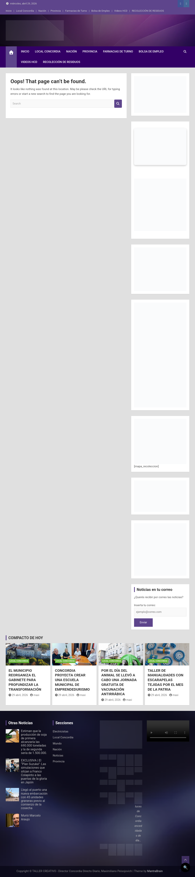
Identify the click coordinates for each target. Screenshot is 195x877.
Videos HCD (120, 10)
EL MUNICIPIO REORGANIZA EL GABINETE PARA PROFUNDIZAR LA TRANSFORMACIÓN (25, 680)
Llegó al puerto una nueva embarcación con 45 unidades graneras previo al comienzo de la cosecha (34, 799)
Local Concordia (25, 10)
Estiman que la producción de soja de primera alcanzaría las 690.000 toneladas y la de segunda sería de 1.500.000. (34, 742)
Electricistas (60, 731)
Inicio (9, 10)
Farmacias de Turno (76, 10)
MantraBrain (155, 871)
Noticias (58, 755)
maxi (34, 695)
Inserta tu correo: (145, 605)
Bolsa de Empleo (100, 10)
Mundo (57, 743)
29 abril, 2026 (18, 695)
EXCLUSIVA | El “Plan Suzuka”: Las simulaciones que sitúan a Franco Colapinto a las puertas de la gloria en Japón (34, 771)
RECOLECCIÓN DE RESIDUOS (148, 10)
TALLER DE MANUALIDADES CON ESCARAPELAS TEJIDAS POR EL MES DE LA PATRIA (165, 680)
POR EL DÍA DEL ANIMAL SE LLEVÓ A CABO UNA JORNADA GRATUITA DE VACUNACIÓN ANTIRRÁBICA (119, 682)
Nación (42, 10)
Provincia (56, 10)
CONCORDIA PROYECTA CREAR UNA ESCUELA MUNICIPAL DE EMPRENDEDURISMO (72, 680)
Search (118, 104)
